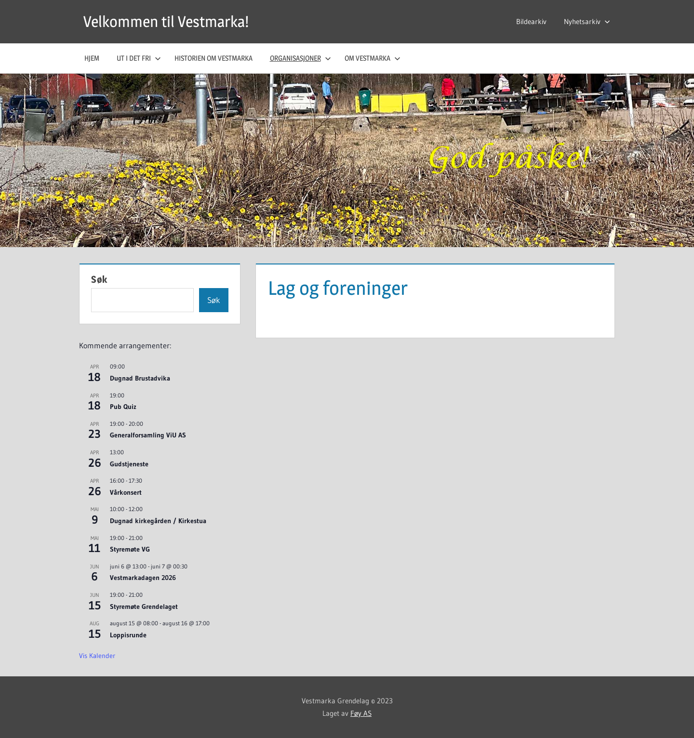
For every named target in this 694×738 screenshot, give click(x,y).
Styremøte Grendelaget (144, 606)
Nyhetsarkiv (587, 21)
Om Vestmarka (372, 58)
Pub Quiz (123, 406)
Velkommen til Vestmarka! (166, 21)
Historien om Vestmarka (213, 58)
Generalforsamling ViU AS (148, 435)
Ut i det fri (139, 58)
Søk (99, 279)
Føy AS (361, 713)
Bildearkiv (531, 21)
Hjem (91, 58)
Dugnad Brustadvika (140, 378)
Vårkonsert (126, 492)
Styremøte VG (130, 549)
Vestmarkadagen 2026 (143, 577)
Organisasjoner (300, 58)
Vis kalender (97, 655)
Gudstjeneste (129, 464)
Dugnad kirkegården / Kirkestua (158, 520)
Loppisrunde (128, 635)
